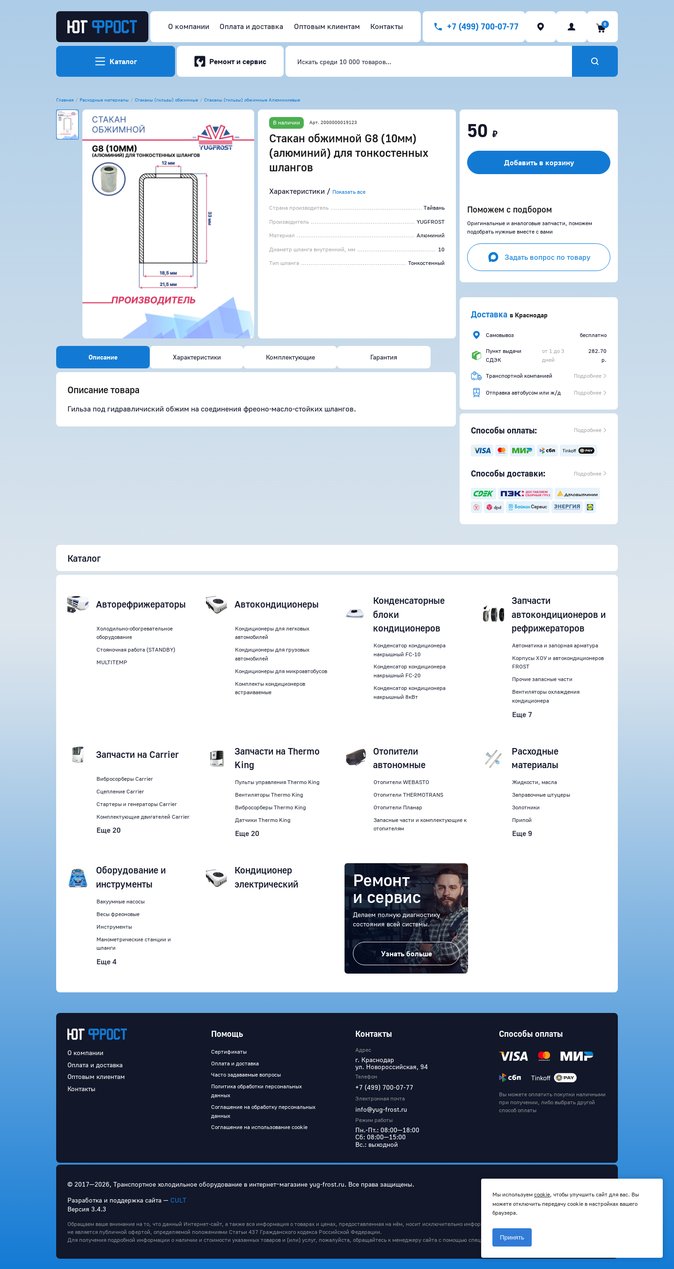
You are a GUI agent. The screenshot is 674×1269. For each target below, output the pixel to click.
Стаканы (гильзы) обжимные (166, 100)
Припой (522, 819)
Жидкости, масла (534, 781)
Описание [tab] (102, 357)
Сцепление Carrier (120, 791)
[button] (168, 224)
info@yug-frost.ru (381, 1109)
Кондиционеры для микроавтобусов (281, 671)
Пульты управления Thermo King (277, 781)
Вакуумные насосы (120, 901)
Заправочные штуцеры (541, 794)
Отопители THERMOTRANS (408, 794)
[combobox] (429, 61)
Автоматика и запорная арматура (555, 645)
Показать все (349, 191)
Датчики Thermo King (263, 819)
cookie (542, 1194)
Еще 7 (522, 714)
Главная (64, 100)
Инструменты (114, 926)
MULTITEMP (111, 662)
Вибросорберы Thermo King (270, 807)
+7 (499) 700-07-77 (384, 1087)
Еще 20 (108, 830)
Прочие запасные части (542, 678)
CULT (178, 1200)
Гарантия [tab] (383, 357)
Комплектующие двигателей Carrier (143, 816)
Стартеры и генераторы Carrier (136, 803)
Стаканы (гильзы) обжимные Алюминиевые (252, 100)
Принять (512, 1237)
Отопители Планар (398, 807)
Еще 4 (106, 961)
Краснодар (531, 315)
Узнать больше (406, 953)
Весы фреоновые (117, 913)
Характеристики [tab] (197, 357)
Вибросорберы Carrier (124, 778)
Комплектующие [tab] (290, 357)
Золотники (526, 807)
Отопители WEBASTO (401, 781)
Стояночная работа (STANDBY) (135, 649)
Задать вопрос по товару (539, 257)
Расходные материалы (104, 100)
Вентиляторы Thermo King (269, 794)
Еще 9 (522, 833)
